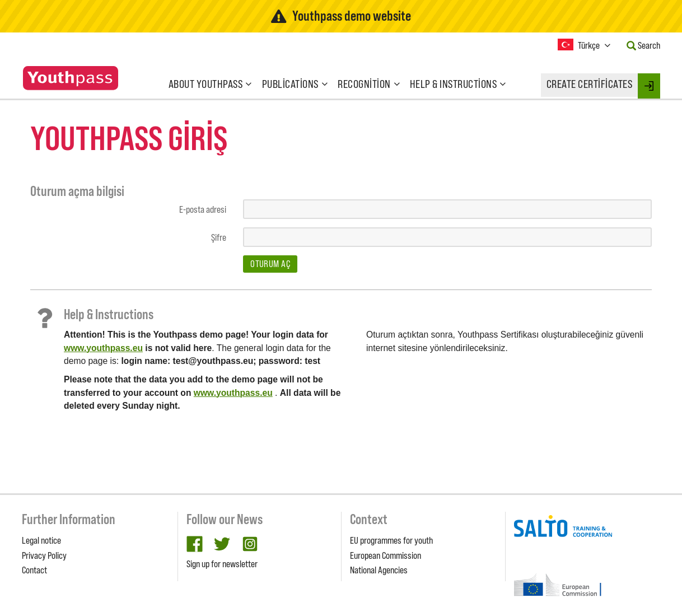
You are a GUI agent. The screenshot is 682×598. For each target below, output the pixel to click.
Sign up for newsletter (222, 563)
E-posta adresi (202, 209)
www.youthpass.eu (103, 348)
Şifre (218, 237)
